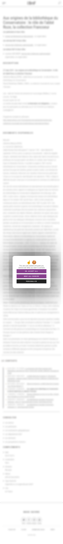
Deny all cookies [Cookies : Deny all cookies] (31, 276)
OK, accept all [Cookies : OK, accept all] (31, 271)
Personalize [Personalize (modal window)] (31, 281)
